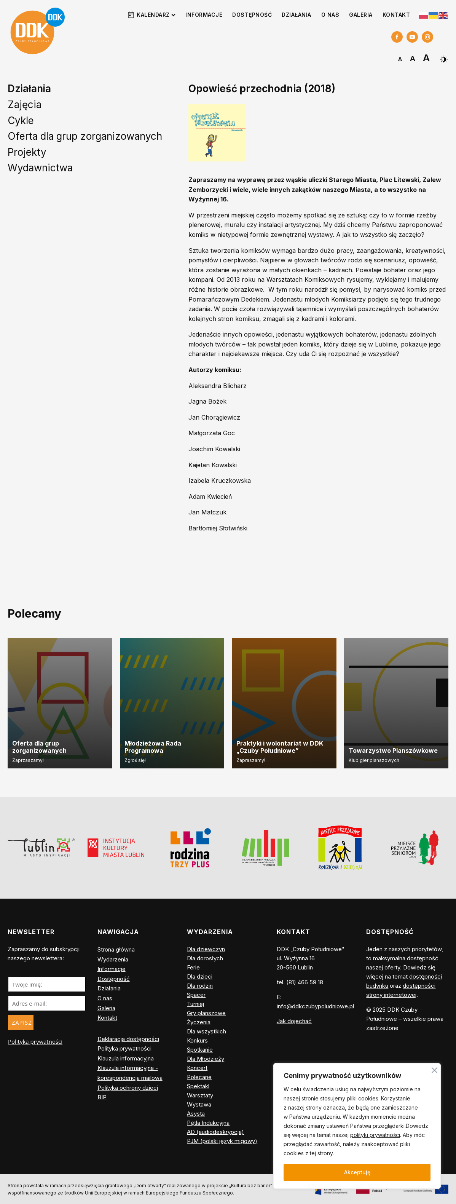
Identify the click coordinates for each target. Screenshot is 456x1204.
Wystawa (199, 1104)
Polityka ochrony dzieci (127, 1087)
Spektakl (198, 1086)
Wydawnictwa (40, 168)
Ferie (193, 967)
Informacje (203, 14)
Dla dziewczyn (206, 949)
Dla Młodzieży (205, 1058)
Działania (296, 14)
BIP (102, 1097)
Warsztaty (200, 1095)
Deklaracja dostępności (128, 1039)
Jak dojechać (294, 1021)
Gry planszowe (206, 1013)
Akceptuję (357, 1172)
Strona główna (116, 949)
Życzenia (198, 1022)
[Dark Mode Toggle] (442, 56)
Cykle (21, 120)
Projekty (27, 152)
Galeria (361, 14)
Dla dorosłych (205, 958)
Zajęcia (24, 104)
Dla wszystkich (206, 1031)
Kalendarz (156, 14)
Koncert (197, 1067)
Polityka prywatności (35, 1041)
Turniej (195, 1004)
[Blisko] (434, 1069)
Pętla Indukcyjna (208, 1122)
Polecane (199, 1077)
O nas (330, 14)
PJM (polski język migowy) (222, 1141)
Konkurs (197, 1040)
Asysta (196, 1113)
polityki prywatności (375, 1135)
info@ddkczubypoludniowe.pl (315, 1006)
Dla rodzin (200, 985)
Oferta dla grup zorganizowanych (85, 136)
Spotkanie (200, 1049)
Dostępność (252, 14)
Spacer (196, 994)
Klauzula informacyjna (125, 1058)
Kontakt (396, 14)
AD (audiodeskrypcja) (215, 1131)
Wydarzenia (112, 959)
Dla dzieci (199, 976)
